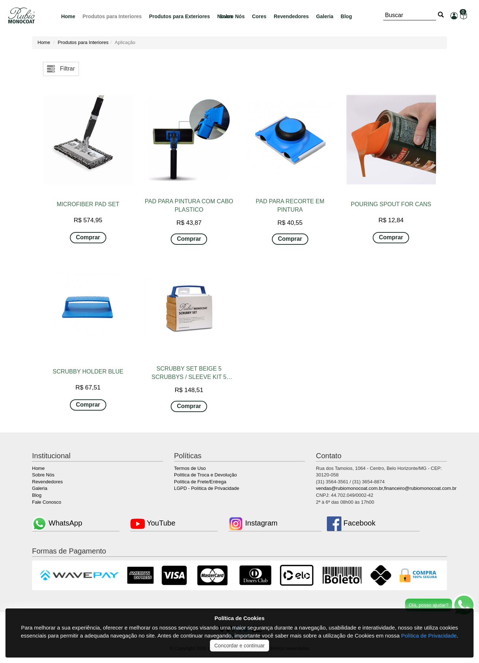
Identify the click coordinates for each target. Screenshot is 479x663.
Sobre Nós (43, 475)
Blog (346, 16)
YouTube (152, 523)
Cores (259, 16)
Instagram (253, 523)
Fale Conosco (46, 502)
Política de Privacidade (429, 635)
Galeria (324, 16)
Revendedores (291, 16)
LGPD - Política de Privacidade (206, 488)
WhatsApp (57, 523)
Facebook (351, 523)
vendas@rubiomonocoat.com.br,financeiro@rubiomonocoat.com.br (386, 488)
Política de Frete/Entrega (200, 481)
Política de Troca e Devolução (205, 475)
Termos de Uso (190, 468)
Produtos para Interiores (112, 16)
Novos (225, 16)
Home (68, 16)
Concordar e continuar (239, 645)
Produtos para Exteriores (179, 16)
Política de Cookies (239, 618)
